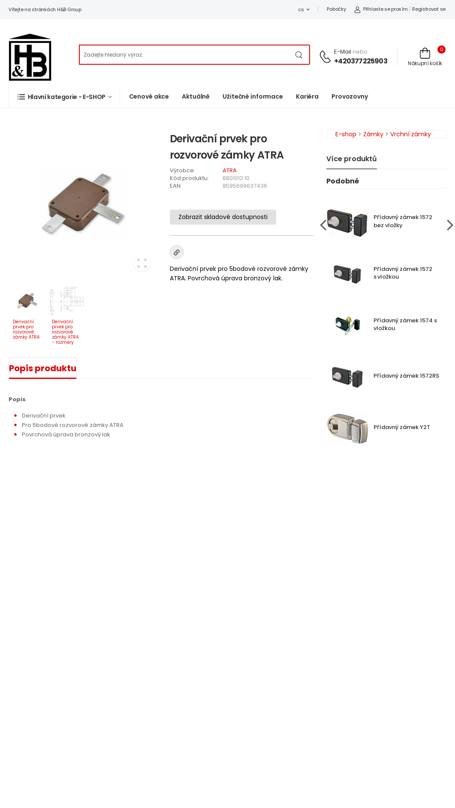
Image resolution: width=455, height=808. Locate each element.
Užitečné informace (253, 96)
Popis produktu (42, 368)
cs (301, 9)
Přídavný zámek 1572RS (406, 376)
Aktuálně (196, 96)
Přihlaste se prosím (380, 9)
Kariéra (307, 96)
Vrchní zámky (410, 134)
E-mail (342, 52)
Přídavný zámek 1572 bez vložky (403, 221)
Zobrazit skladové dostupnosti (223, 217)
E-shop (345, 134)
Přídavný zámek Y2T (402, 427)
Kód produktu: (189, 178)
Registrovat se (429, 9)
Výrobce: (182, 170)
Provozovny (349, 96)
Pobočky (336, 9)
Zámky (373, 134)
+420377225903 (360, 61)
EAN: (176, 186)
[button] (64, 97)
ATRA (230, 170)
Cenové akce (149, 96)
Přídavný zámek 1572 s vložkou (403, 273)
